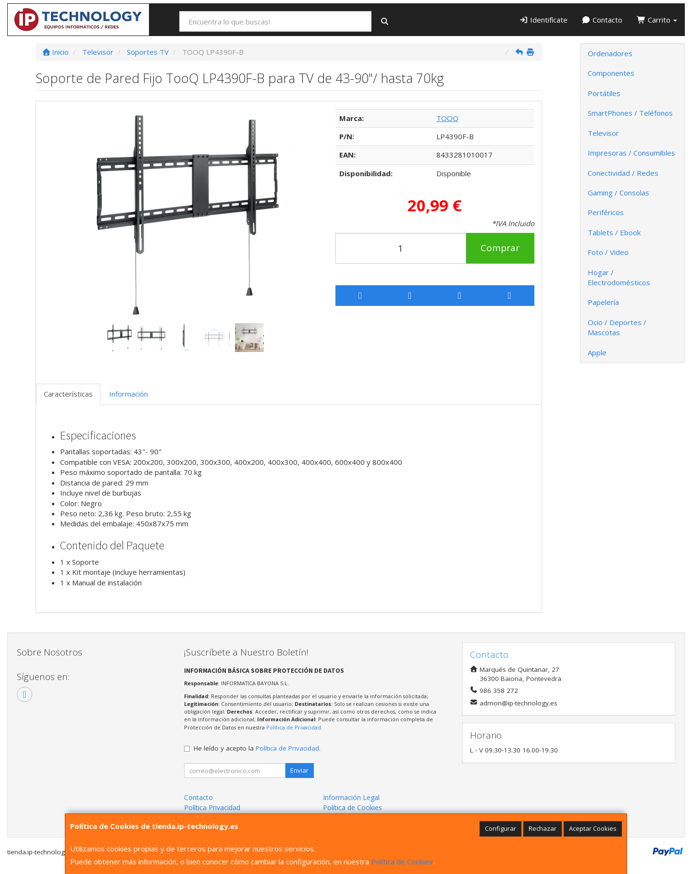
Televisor (603, 133)
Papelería (603, 302)
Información (128, 394)
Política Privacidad (212, 807)
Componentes (611, 73)
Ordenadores (610, 53)
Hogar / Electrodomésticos (619, 277)
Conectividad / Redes (623, 173)
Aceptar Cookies (593, 828)
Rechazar (542, 828)
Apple (597, 352)
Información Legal (351, 797)
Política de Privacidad (293, 727)
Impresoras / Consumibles (631, 153)
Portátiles (604, 93)
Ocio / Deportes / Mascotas (617, 327)
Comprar (500, 248)
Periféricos (606, 212)
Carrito (657, 19)
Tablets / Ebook (614, 232)
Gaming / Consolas (618, 192)
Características (68, 394)
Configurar (500, 828)
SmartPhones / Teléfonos (630, 113)
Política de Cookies (402, 861)
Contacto (602, 19)
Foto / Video (608, 252)
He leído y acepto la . (257, 748)
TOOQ (447, 118)
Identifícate (543, 19)
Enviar (299, 770)
